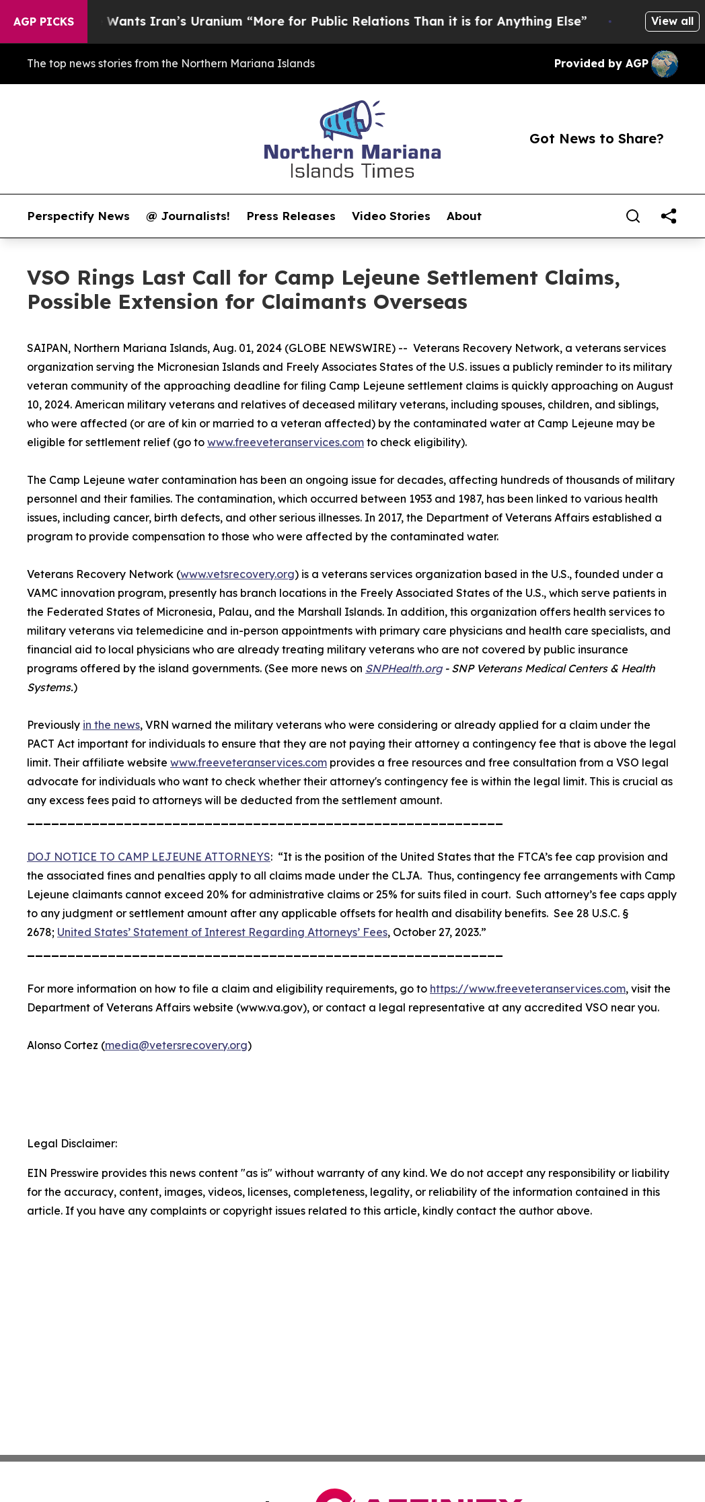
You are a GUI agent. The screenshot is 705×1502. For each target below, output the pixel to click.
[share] (668, 216)
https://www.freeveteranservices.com (528, 988)
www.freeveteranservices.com (285, 442)
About (464, 216)
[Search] (633, 216)
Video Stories (391, 216)
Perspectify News (78, 216)
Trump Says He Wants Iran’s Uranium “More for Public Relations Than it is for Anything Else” (312, 21)
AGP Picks (43, 21)
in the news (111, 724)
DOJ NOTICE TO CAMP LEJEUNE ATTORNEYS (148, 856)
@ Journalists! (188, 216)
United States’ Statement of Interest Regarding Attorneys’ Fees (222, 932)
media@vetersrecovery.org (176, 1045)
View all (672, 21)
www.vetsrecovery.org (237, 574)
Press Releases (291, 216)
